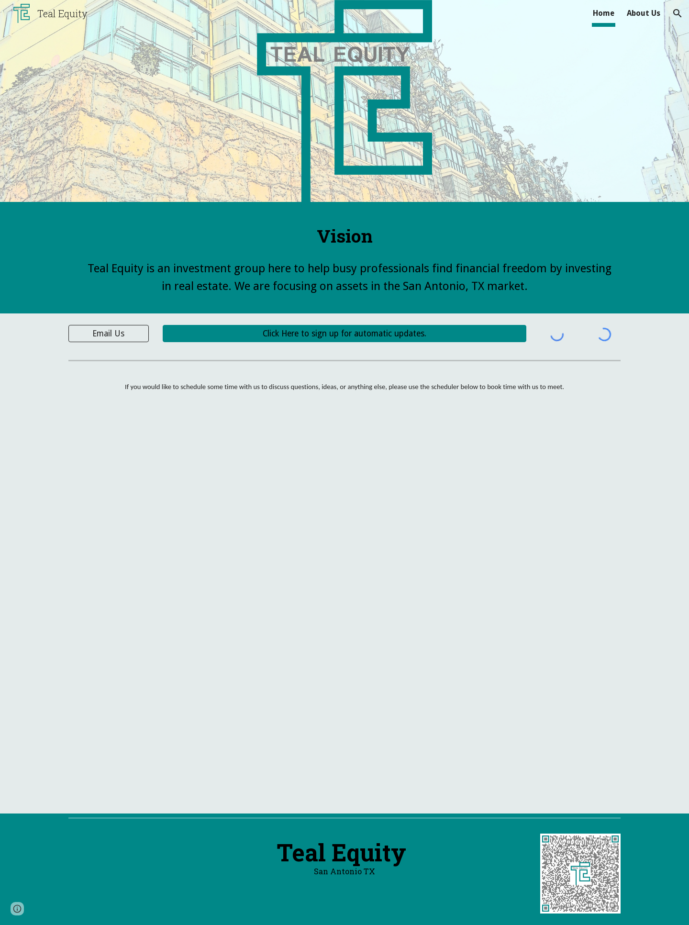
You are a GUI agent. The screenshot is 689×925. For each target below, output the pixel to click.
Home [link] (603, 13)
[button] (677, 13)
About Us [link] (643, 13)
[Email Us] (108, 333)
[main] (344, 235)
